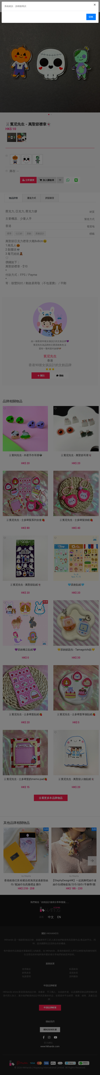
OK (91, 16)
